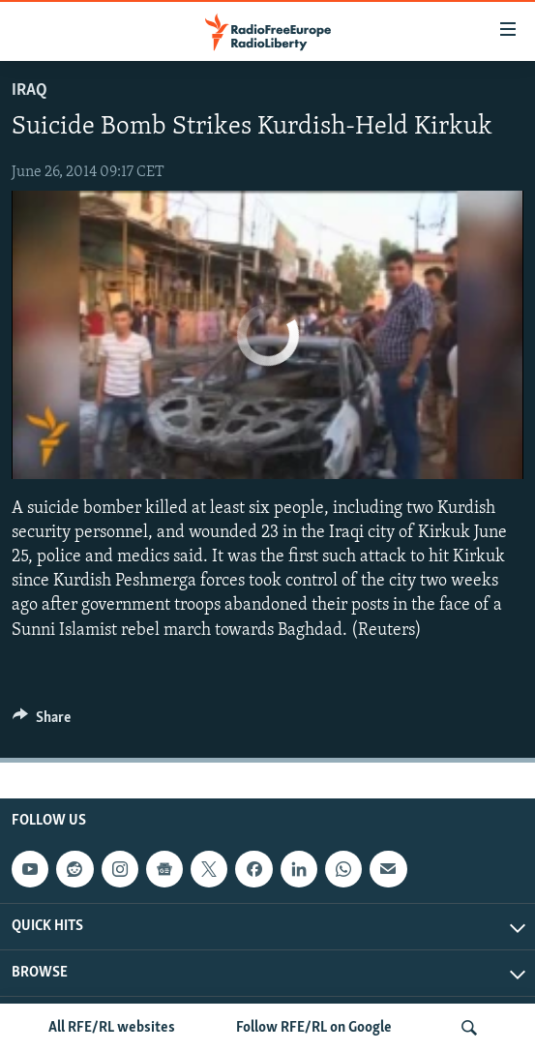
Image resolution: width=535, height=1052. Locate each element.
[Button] (42, 722)
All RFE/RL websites (111, 1028)
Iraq (29, 90)
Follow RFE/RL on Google (314, 1028)
